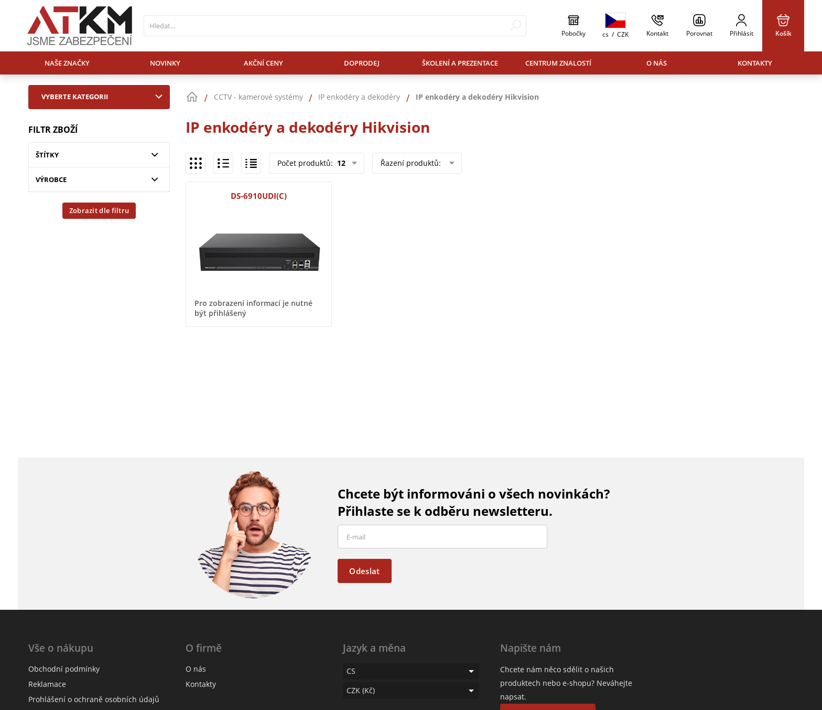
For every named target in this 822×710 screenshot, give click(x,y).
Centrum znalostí (558, 63)
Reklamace (47, 684)
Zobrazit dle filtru (99, 210)
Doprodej (362, 63)
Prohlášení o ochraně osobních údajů (93, 699)
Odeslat (364, 571)
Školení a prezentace (460, 63)
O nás (656, 63)
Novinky (165, 63)
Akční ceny (263, 63)
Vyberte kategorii (104, 96)
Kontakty (755, 63)
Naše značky (67, 63)
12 (340, 163)
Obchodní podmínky (64, 669)
